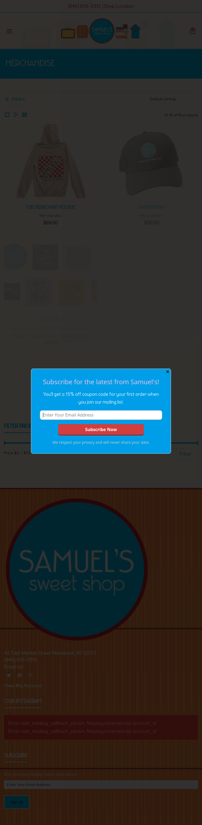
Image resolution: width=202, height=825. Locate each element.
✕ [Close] (168, 372)
